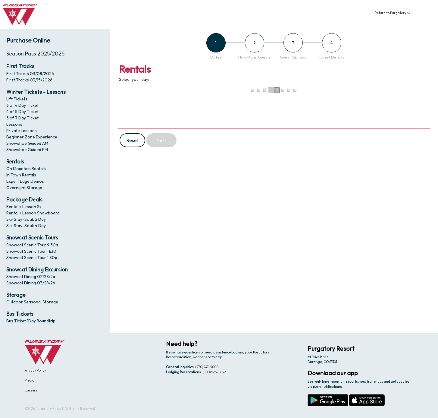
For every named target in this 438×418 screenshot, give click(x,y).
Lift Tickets (16, 99)
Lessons (14, 124)
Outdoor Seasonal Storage (32, 302)
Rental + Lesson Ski (24, 206)
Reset (132, 140)
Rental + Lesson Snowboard (33, 213)
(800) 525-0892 (214, 372)
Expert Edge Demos (25, 181)
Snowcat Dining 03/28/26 (30, 283)
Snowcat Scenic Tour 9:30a (32, 245)
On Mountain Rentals (26, 168)
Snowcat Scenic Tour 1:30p (31, 257)
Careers (30, 390)
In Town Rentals (21, 175)
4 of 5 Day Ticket (22, 111)
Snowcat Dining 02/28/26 (30, 276)
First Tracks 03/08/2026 (30, 73)
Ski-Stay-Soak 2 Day (26, 219)
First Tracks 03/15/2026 (29, 80)
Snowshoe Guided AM (27, 143)
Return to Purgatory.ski (393, 13)
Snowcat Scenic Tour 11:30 (31, 251)
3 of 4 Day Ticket (22, 105)
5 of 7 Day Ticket (22, 118)
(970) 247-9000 (206, 367)
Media (29, 380)
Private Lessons (21, 130)
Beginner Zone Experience (31, 137)
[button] (428, 14)
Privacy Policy (35, 370)
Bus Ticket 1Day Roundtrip (30, 321)
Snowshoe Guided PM (27, 149)
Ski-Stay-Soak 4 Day (26, 225)
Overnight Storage (24, 187)
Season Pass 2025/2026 (35, 53)
